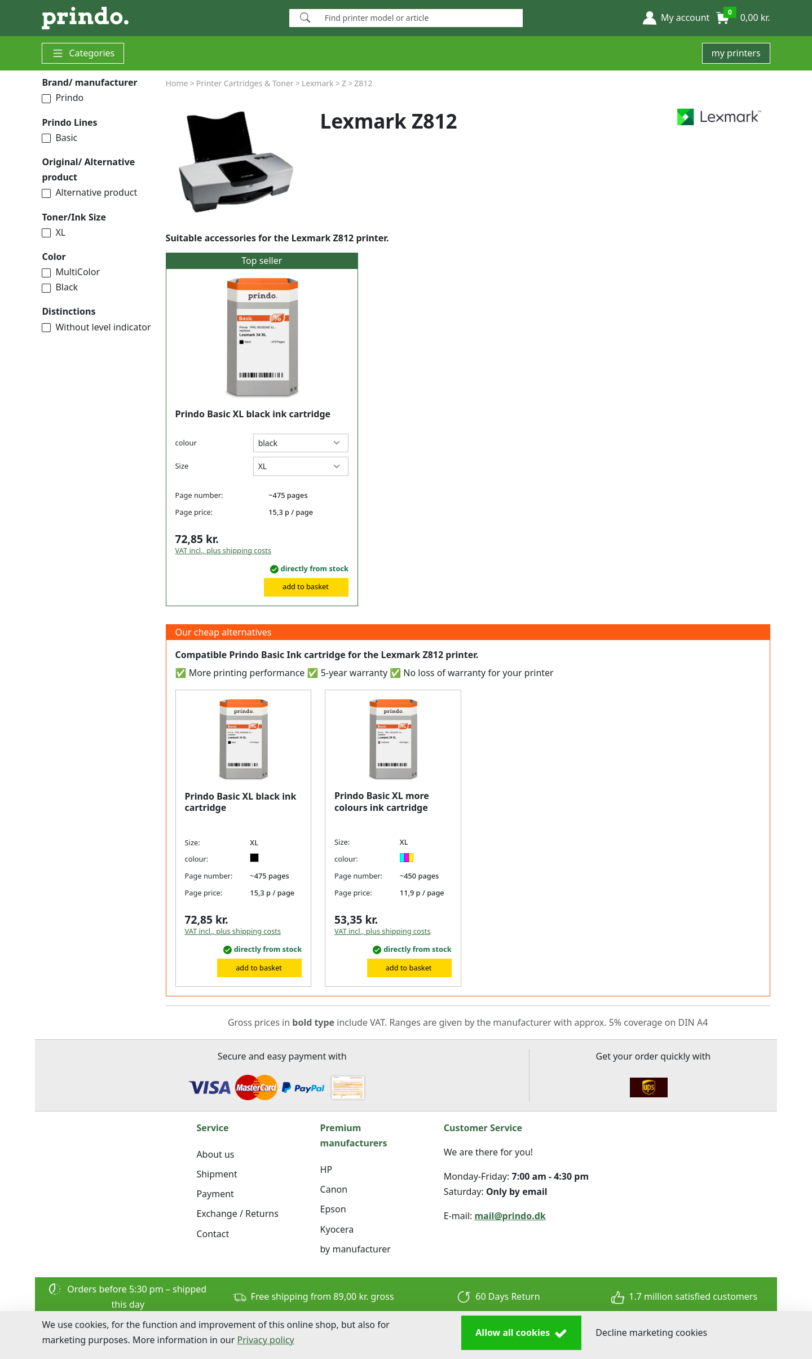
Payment (214, 1194)
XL (53, 232)
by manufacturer (355, 1249)
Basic (59, 137)
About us (215, 1154)
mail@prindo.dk (510, 1216)
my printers (736, 53)
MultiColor (71, 272)
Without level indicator (96, 327)
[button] (676, 18)
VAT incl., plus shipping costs (223, 550)
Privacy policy (265, 1340)
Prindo (62, 97)
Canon (334, 1189)
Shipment (216, 1174)
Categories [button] (82, 53)
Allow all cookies (521, 1333)
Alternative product (89, 192)
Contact (212, 1234)
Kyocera (337, 1229)
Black (60, 287)
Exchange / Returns (237, 1213)
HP (326, 1169)
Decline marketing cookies (651, 1332)
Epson (333, 1209)
